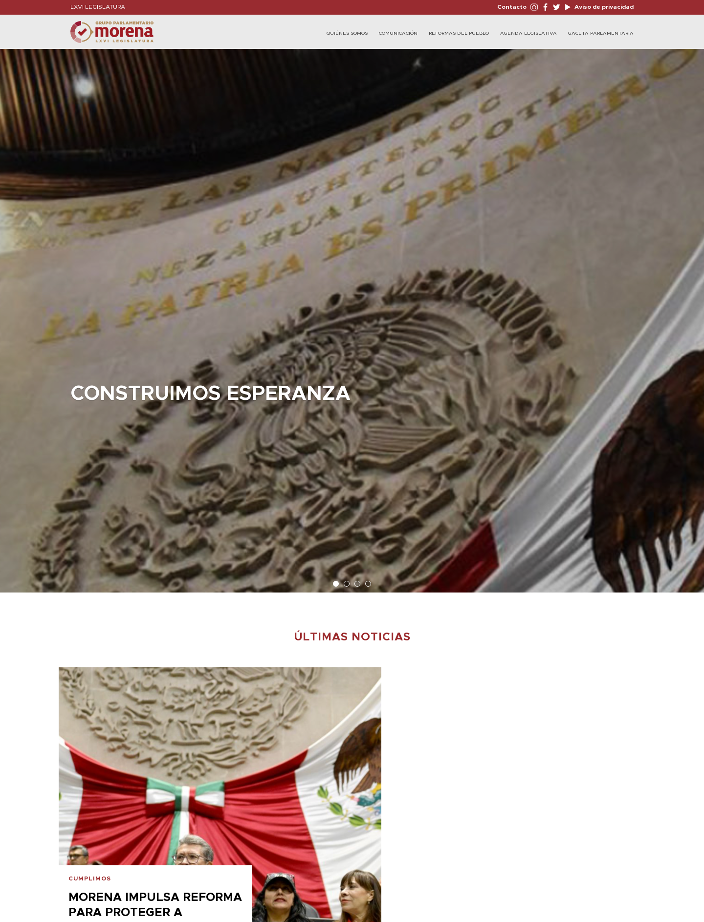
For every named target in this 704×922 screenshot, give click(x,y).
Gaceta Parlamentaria (601, 33)
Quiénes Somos (347, 33)
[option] (352, 316)
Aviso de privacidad (603, 7)
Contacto (512, 7)
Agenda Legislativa (528, 33)
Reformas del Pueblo (459, 33)
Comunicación (398, 33)
